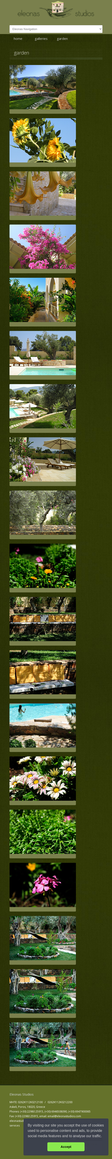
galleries (41, 38)
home (18, 38)
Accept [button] (66, 1147)
